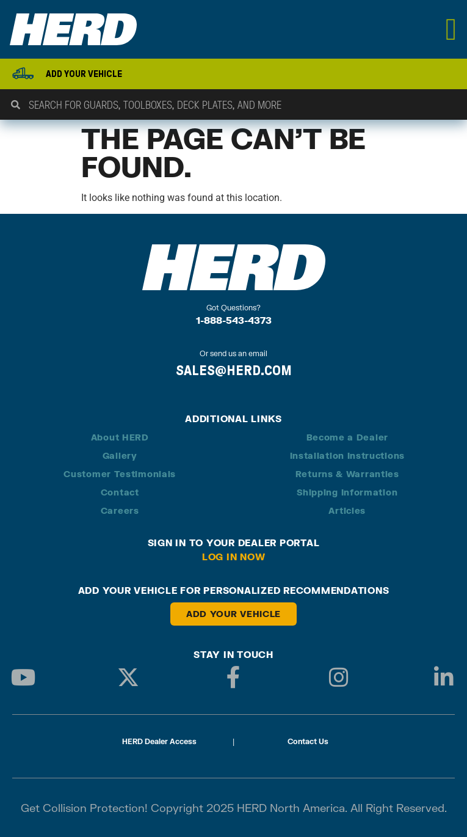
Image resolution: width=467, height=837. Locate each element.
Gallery (120, 455)
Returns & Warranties (347, 474)
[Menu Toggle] (451, 29)
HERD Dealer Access (159, 741)
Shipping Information (347, 492)
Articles (347, 510)
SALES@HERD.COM (234, 370)
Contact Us (308, 741)
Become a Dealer (347, 437)
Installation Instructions (347, 455)
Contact (120, 492)
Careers (120, 510)
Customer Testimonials (119, 474)
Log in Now (234, 556)
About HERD (120, 437)
